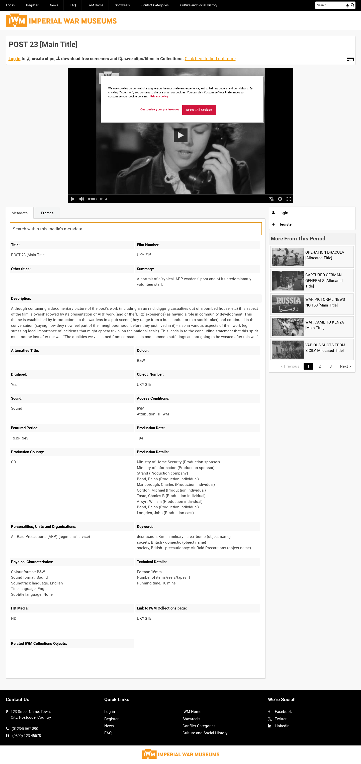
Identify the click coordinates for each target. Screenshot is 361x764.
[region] (182, 99)
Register (32, 5)
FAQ (73, 5)
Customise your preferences (159, 109)
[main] (180, 360)
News (54, 5)
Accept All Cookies (199, 109)
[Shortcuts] (350, 58)
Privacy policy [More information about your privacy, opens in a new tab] (159, 96)
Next (345, 366)
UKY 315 (144, 618)
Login (280, 212)
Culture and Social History (198, 5)
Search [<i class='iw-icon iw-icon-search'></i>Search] (352, 5)
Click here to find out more (210, 58)
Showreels (122, 5)
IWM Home (95, 5)
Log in (10, 5)
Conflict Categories (155, 5)
